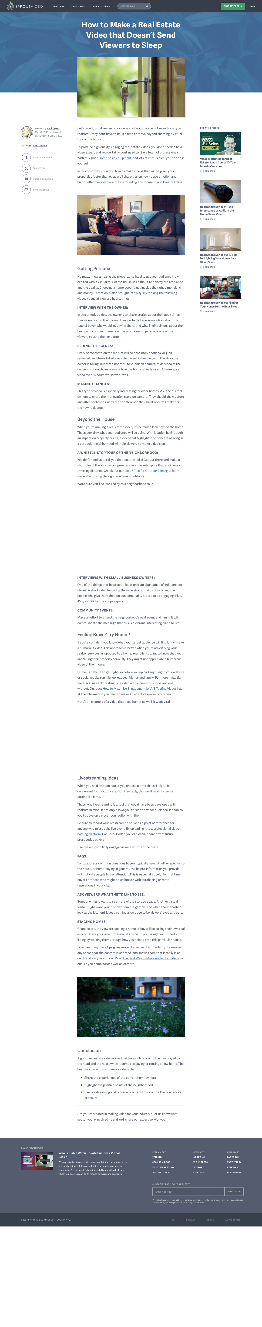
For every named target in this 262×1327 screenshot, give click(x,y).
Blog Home (59, 6)
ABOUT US (199, 1157)
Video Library (81, 6)
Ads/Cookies (233, 1219)
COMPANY (198, 1152)
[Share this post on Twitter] (45, 168)
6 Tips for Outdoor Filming (150, 470)
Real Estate (40, 145)
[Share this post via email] (45, 189)
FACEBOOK (233, 1157)
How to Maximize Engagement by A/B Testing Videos (140, 688)
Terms (210, 1219)
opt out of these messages (183, 1202)
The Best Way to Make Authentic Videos (151, 958)
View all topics (107, 6)
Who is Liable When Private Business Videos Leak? (90, 1155)
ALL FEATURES (160, 1172)
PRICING (157, 1157)
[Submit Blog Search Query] (152, 6)
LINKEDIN (232, 1167)
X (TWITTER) (234, 1162)
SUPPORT (198, 1167)
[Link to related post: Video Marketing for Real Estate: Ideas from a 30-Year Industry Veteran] (220, 143)
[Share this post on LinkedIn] (45, 178)
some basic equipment (115, 158)
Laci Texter (53, 128)
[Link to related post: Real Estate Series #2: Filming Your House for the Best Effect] (220, 287)
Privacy (191, 1219)
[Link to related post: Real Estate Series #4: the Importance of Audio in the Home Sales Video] (220, 191)
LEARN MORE (159, 1152)
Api (173, 1219)
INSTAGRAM (234, 1172)
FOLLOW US (233, 1152)
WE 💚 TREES (200, 1162)
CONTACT (198, 1172)
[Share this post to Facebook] (45, 157)
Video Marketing (163, 1167)
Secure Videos (161, 1162)
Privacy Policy (159, 1202)
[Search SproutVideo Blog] (136, 6)
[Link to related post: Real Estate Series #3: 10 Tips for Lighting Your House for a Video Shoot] (220, 239)
